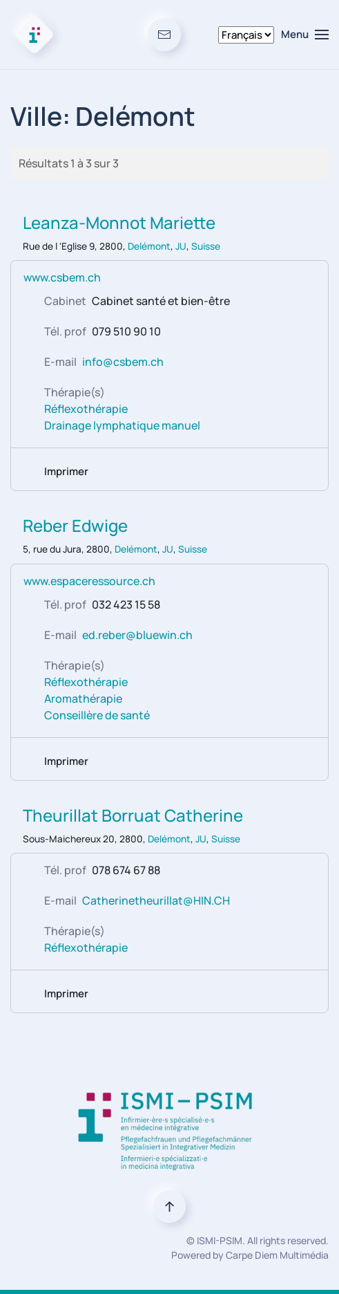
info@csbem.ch (123, 361)
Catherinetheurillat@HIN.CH (156, 900)
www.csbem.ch (62, 277)
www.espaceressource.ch (89, 581)
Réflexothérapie (86, 408)
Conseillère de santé (97, 715)
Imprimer (66, 471)
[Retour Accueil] (34, 34)
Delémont (149, 246)
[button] (305, 34)
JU (180, 246)
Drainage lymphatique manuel (122, 425)
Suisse (205, 246)
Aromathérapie (83, 698)
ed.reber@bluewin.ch (137, 635)
